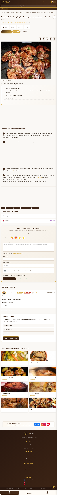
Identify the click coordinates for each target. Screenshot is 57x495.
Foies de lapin (9, 207)
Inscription (28, 474)
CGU (28, 472)
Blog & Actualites (28, 458)
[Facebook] (40, 38)
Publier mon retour (9, 278)
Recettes (8, 12)
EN (55, 1)
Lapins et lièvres (20, 12)
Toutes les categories (28, 444)
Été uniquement (8, 333)
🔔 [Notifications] (52, 2)
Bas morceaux (35, 207)
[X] (47, 38)
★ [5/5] (24, 23)
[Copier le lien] (54, 38)
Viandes (13, 12)
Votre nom (5, 256)
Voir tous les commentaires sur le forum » (10, 310)
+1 (32, 292)
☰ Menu (4, 8)
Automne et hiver (8, 325)
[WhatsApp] (50, 38)
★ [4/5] (22, 23)
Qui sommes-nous (28, 465)
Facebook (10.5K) (28, 480)
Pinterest (26, 484)
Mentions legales (28, 469)
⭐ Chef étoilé (19, 292)
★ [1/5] (16, 23)
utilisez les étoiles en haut (17, 253)
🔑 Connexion (46, 1)
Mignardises (16, 207)
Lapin (3, 207)
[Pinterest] (43, 38)
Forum (28, 460)
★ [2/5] (18, 23)
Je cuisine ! (6, 31)
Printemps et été (8, 329)
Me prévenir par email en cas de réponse (14, 275)
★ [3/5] (20, 23)
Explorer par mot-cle (28, 448)
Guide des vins (28, 454)
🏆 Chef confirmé (27, 292)
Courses (16, 31)
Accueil (3, 12)
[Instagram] (43, 424)
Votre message (6, 242)
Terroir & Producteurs (28, 456)
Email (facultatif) (7, 262)
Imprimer (24, 31)
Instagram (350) (28, 482)
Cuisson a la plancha (25, 207)
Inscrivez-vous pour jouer (11, 338)
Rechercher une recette (28, 446)
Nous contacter (28, 467)
